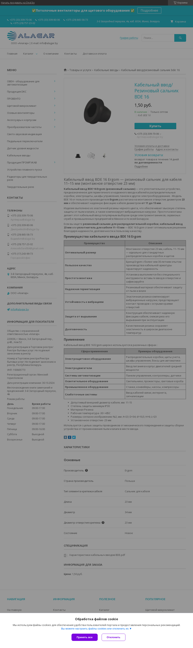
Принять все (85, 637)
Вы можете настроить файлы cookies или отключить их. (95, 628)
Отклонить (113, 637)
